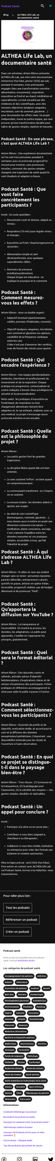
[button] (50, 5)
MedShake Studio (26, 960)
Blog (5, 14)
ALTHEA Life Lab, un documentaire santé (28, 15)
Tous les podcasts (18, 907)
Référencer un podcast (21, 919)
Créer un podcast (17, 931)
